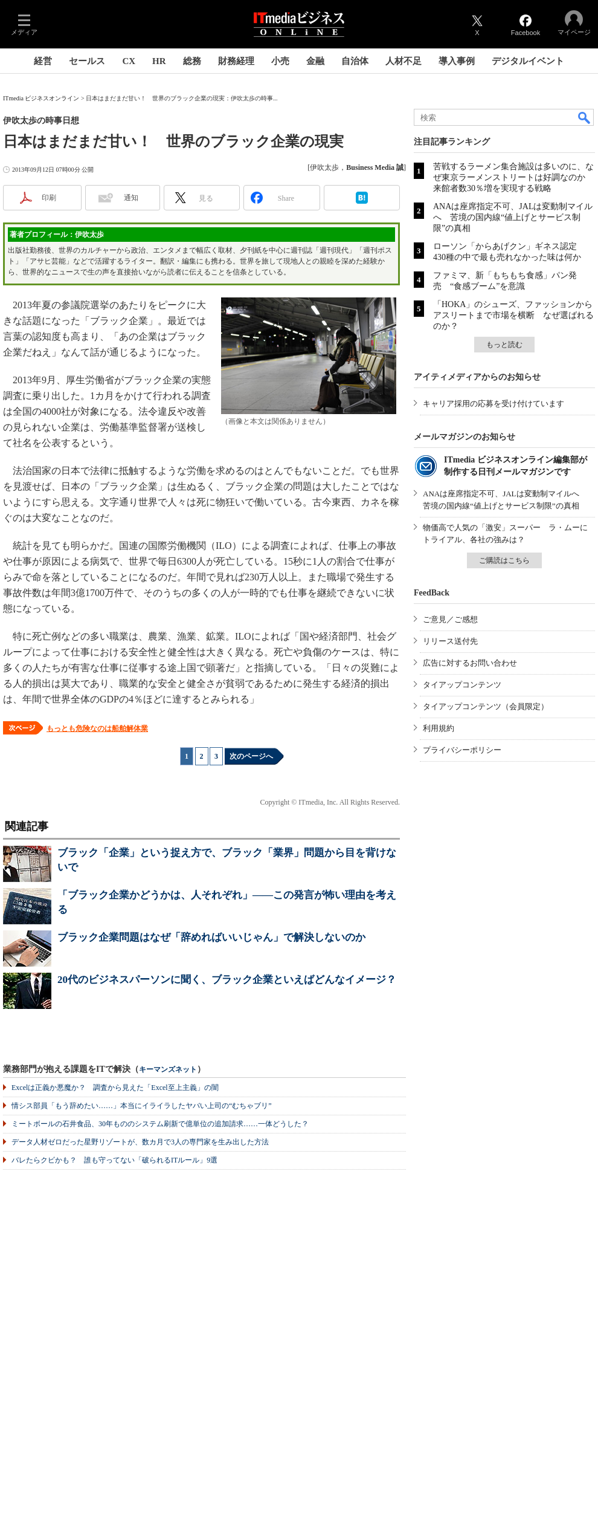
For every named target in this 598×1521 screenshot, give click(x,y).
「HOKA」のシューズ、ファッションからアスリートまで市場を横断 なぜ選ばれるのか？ (513, 315)
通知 (131, 197)
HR (159, 61)
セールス (87, 61)
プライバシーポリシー (462, 749)
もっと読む (504, 344)
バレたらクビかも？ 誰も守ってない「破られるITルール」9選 (114, 1160)
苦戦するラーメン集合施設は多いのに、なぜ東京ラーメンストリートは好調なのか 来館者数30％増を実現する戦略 (513, 177)
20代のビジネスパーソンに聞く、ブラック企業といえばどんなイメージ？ (226, 979)
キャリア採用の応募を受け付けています (493, 403)
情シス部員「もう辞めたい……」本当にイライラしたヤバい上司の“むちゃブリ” (141, 1105)
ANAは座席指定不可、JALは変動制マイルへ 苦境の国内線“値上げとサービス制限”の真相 (513, 217)
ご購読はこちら (504, 560)
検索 (585, 117)
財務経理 (236, 61)
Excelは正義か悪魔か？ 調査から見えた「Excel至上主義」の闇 (115, 1087)
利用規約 (438, 728)
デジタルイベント (528, 61)
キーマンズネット (168, 1070)
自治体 (354, 61)
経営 (43, 61)
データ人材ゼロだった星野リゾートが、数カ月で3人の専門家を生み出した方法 (140, 1142)
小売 (280, 61)
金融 (315, 61)
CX (128, 61)
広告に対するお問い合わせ (470, 662)
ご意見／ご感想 (450, 619)
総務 (192, 61)
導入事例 (457, 61)
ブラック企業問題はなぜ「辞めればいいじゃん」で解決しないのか (211, 937)
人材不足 (403, 61)
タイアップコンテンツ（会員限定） (485, 706)
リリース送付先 (450, 641)
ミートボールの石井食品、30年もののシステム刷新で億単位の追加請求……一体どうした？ (160, 1124)
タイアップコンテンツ (462, 684)
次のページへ (251, 756)
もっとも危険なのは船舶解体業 (97, 728)
